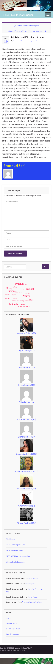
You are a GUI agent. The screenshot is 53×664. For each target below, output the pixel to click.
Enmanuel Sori (18, 41)
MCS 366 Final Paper (15, 550)
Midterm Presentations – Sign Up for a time (25, 31)
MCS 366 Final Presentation (18, 556)
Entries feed (11, 623)
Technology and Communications (17, 14)
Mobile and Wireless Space (28, 25)
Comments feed (13, 629)
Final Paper (10, 539)
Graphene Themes (19, 650)
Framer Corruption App (32, 602)
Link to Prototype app (15, 562)
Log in (8, 618)
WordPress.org (12, 634)
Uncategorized (31, 41)
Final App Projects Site (15, 545)
